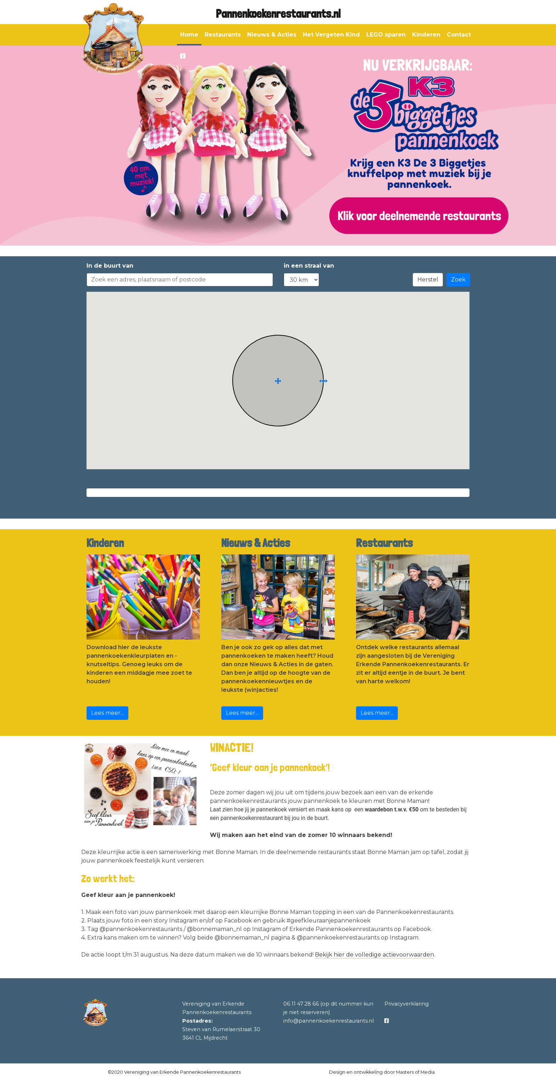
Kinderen (426, 34)
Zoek (458, 279)
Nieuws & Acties (271, 34)
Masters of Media (415, 1072)
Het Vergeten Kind (331, 34)
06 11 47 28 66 (301, 1004)
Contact (459, 34)
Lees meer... (107, 713)
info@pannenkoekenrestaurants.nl (328, 1021)
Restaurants (223, 34)
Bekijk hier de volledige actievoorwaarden (374, 954)
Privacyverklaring (406, 1004)
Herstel (427, 279)
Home (189, 34)
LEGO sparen (386, 34)
